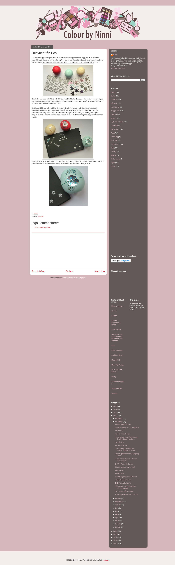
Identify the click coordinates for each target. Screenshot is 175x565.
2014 (115, 531)
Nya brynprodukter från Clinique (126, 494)
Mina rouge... (119, 470)
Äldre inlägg (99, 271)
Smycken (114, 140)
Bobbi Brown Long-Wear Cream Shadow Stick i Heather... (126, 438)
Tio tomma (115, 144)
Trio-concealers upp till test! (125, 467)
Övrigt (113, 166)
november (119, 422)
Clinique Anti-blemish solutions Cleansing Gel (126, 460)
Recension (115, 129)
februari (118, 524)
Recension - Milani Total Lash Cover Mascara (125, 487)
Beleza (114, 311)
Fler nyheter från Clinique (124, 491)
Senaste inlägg (38, 271)
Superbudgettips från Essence (126, 477)
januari (118, 527)
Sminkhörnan (117, 388)
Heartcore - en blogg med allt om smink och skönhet (117, 337)
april (117, 518)
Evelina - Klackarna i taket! (116, 323)
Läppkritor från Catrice (123, 480)
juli (116, 508)
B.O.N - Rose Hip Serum (124, 464)
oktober (118, 498)
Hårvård (114, 103)
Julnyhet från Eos (121, 445)
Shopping (114, 137)
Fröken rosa (116, 329)
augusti (118, 505)
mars (117, 521)
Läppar (40, 216)
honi (113, 345)
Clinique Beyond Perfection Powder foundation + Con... (126, 449)
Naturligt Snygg (118, 365)
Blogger (106, 560)
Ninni (115, 55)
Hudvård (114, 100)
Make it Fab (116, 360)
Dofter (113, 96)
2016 (115, 412)
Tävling (113, 151)
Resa (113, 133)
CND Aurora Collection (123, 483)
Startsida (69, 271)
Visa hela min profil (118, 68)
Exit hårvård (119, 442)
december (119, 418)
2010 (115, 544)
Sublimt (115, 393)
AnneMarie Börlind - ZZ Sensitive (127, 428)
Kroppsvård (115, 111)
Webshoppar (115, 159)
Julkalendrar (119, 473)
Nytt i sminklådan (117, 122)
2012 (115, 537)
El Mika (114, 316)
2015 (115, 416)
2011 (115, 541)
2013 (115, 534)
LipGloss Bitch (117, 355)
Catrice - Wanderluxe (122, 434)
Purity (114, 377)
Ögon (113, 163)
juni (116, 511)
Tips (112, 148)
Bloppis (113, 92)
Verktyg (113, 155)
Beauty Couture (118, 306)
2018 (115, 406)
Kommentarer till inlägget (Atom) (74, 278)
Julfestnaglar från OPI (123, 424)
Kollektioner (115, 107)
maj (116, 514)
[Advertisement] (68, 250)
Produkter (114, 126)
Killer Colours (117, 350)
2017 (115, 409)
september (119, 502)
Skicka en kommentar (42, 228)
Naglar (113, 118)
